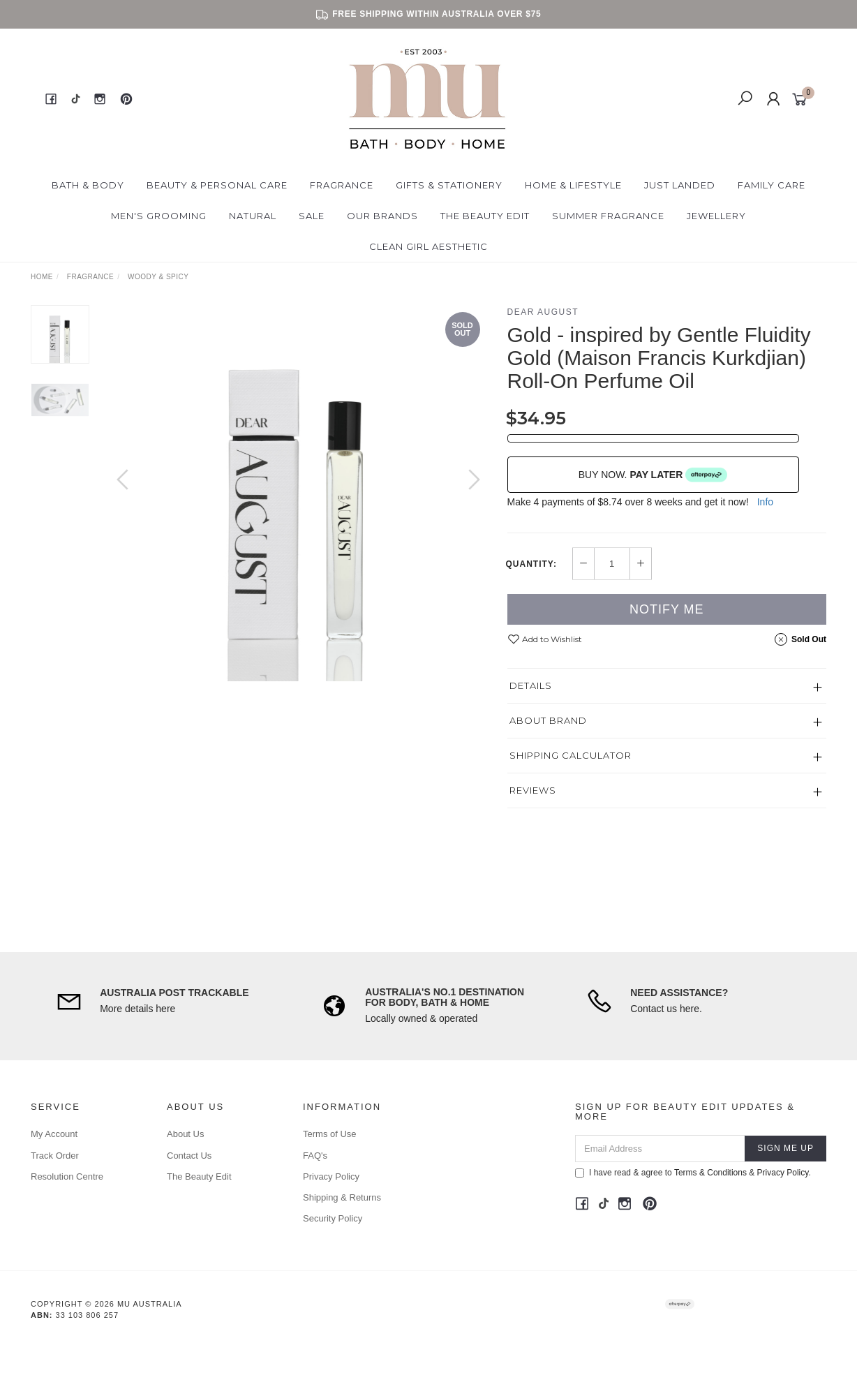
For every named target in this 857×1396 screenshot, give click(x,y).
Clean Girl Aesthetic (428, 246)
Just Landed (679, 185)
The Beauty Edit (485, 215)
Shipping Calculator (570, 755)
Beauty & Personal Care (217, 185)
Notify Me (666, 609)
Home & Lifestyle (573, 185)
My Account (54, 1134)
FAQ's (315, 1155)
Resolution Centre (67, 1176)
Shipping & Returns (342, 1197)
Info (765, 501)
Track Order (55, 1155)
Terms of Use (330, 1134)
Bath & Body (88, 185)
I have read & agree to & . (693, 1173)
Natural (252, 215)
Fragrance (341, 185)
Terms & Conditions (710, 1173)
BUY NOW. (653, 474)
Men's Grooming (159, 215)
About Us (185, 1134)
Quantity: (531, 564)
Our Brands (382, 215)
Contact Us (189, 1155)
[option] (298, 493)
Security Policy (332, 1218)
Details (530, 685)
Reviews (532, 790)
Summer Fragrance (608, 215)
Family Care (771, 185)
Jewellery (716, 215)
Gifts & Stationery (449, 185)
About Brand (548, 720)
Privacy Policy (331, 1176)
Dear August (543, 312)
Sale (312, 215)
